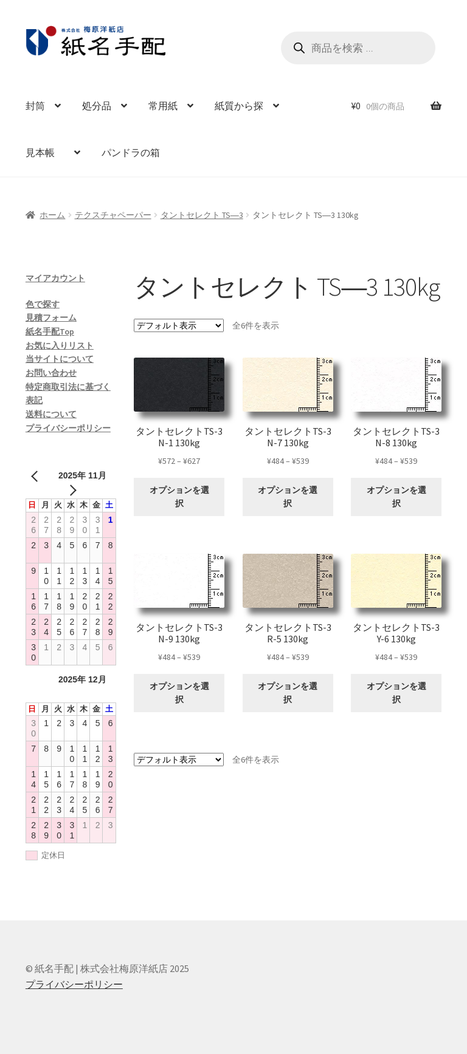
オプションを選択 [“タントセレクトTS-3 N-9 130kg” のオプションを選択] (179, 693)
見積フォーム (51, 317)
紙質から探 (239, 106)
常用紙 (163, 106)
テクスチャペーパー (113, 214)
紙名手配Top (50, 331)
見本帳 (45, 152)
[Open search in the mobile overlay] (358, 47)
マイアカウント (55, 278)
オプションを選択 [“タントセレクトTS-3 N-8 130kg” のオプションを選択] (396, 496)
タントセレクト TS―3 (202, 214)
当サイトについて (60, 358)
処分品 (96, 106)
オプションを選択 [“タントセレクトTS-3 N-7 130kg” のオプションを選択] (287, 496)
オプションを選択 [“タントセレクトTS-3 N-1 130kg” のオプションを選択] (179, 496)
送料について (51, 414)
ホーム (52, 214)
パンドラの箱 (131, 152)
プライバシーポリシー (68, 428)
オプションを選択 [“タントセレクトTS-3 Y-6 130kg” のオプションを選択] (396, 693)
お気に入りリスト (60, 345)
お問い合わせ (51, 372)
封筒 (35, 106)
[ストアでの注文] (179, 325)
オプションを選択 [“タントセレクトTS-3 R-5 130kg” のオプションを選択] (287, 693)
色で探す (43, 304)
